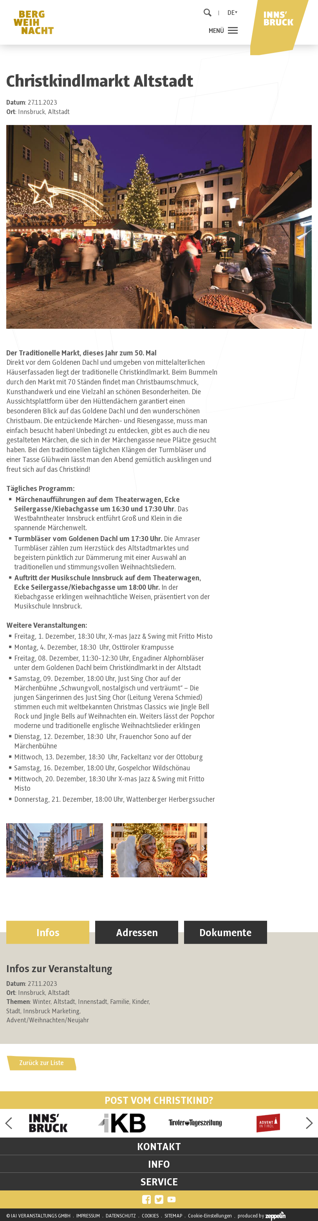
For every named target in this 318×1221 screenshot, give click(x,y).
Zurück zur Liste (41, 1063)
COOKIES (150, 1216)
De (231, 12)
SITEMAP (173, 1216)
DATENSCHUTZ (121, 1216)
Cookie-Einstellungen (210, 1216)
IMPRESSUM (88, 1216)
